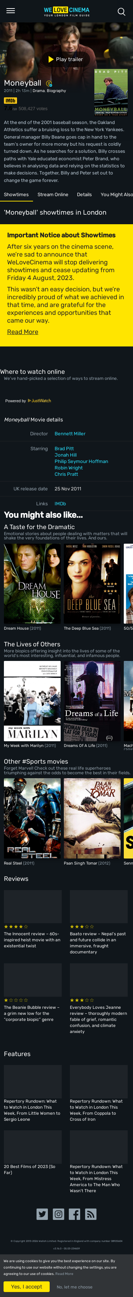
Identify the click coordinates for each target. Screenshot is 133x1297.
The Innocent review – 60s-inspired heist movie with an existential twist (32, 939)
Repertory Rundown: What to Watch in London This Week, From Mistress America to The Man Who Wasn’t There (96, 1178)
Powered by (28, 401)
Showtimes (16, 194)
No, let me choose (75, 1287)
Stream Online (53, 194)
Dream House (17, 628)
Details (84, 194)
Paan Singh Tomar (81, 863)
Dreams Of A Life (80, 745)
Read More (64, 1274)
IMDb (60, 503)
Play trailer (63, 59)
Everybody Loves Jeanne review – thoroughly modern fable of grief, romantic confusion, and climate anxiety (98, 1019)
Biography (56, 90)
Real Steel (13, 863)
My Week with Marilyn (24, 745)
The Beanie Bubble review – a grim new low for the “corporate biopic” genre (32, 1013)
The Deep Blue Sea (82, 628)
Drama (39, 90)
